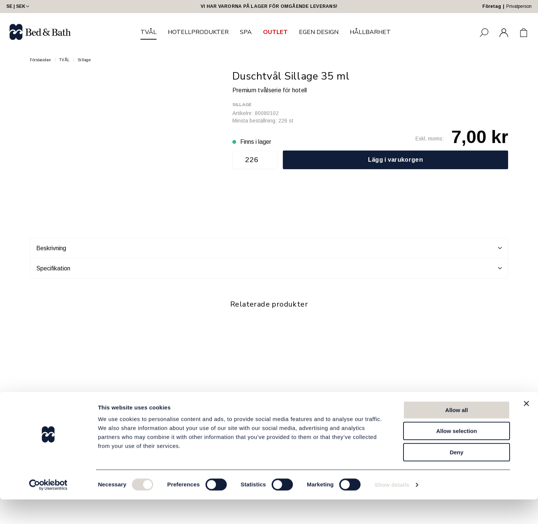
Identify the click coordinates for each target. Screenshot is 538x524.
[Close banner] (526, 428)
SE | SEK (18, 6)
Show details (392, 509)
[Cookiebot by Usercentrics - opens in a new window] (48, 509)
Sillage (84, 60)
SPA (246, 32)
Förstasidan (40, 60)
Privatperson (519, 6)
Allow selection (456, 456)
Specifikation (269, 268)
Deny (457, 477)
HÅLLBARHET (370, 32)
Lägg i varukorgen (395, 159)
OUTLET (275, 32)
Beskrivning (269, 248)
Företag (491, 6)
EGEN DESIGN (318, 32)
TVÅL (148, 32)
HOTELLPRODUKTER (198, 32)
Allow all (456, 434)
